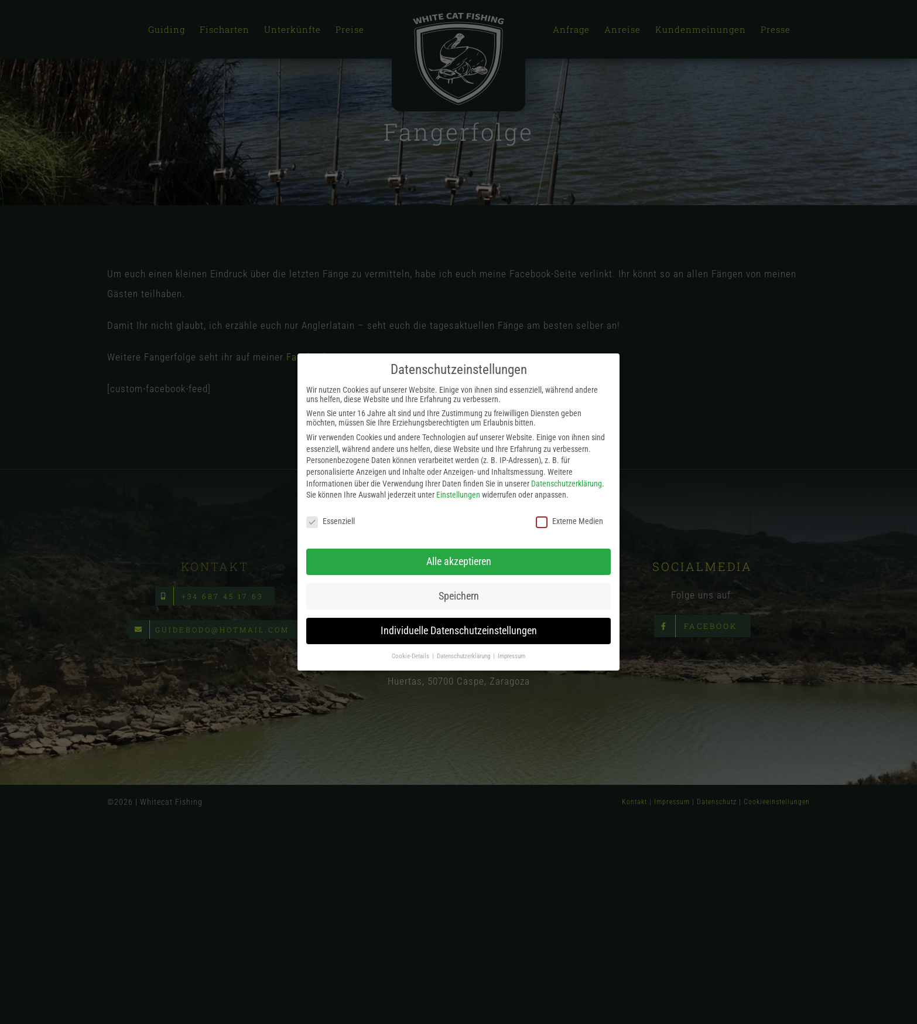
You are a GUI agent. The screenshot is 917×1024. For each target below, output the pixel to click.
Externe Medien (569, 520)
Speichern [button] (459, 595)
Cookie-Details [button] (411, 655)
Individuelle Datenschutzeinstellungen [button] (459, 629)
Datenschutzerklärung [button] (464, 655)
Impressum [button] (511, 655)
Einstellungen (458, 494)
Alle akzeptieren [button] (458, 560)
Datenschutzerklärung (566, 482)
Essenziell (330, 520)
